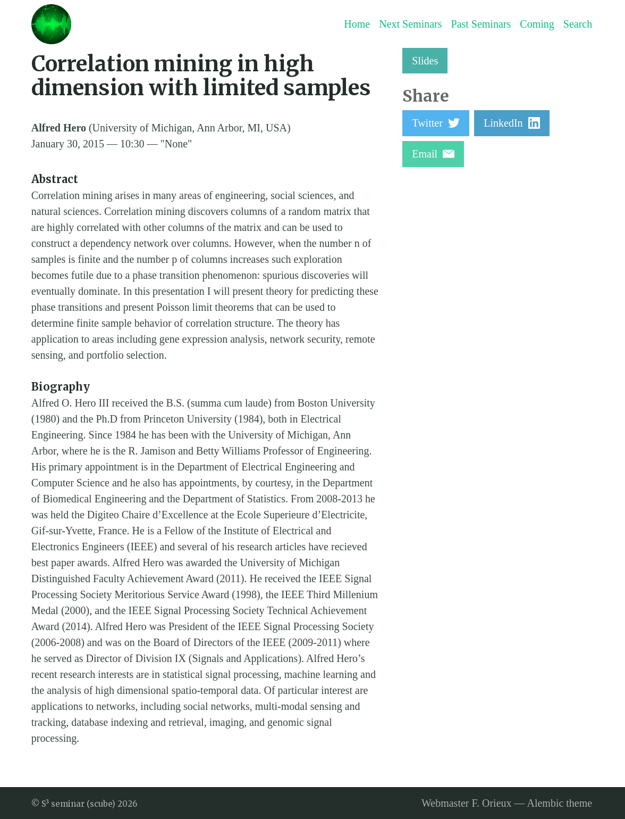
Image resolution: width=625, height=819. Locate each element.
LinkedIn (511, 123)
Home (357, 24)
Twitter (435, 123)
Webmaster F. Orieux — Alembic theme (506, 803)
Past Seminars (481, 24)
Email (433, 154)
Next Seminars (410, 24)
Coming (537, 24)
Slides (425, 61)
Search (577, 24)
